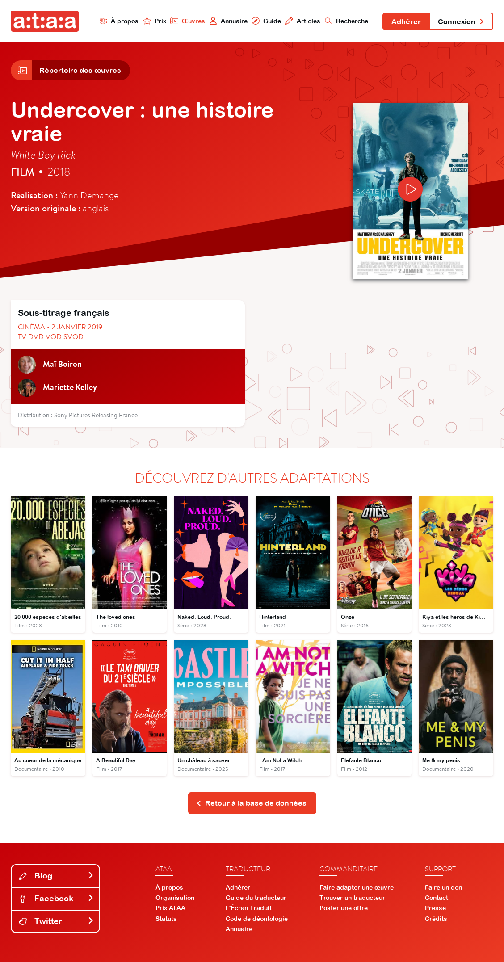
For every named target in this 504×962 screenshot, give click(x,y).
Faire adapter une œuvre (356, 887)
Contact (436, 897)
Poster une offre (343, 908)
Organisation (174, 897)
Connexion (461, 21)
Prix (154, 21)
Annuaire (228, 21)
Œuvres (187, 21)
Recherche (347, 21)
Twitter (56, 921)
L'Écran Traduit (249, 908)
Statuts (166, 918)
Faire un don (443, 887)
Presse (435, 908)
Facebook (56, 898)
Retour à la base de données (251, 803)
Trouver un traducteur (352, 897)
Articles (302, 21)
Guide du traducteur (256, 897)
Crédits (436, 918)
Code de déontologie (257, 918)
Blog (56, 875)
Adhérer (406, 21)
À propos (119, 21)
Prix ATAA (170, 908)
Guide (266, 21)
